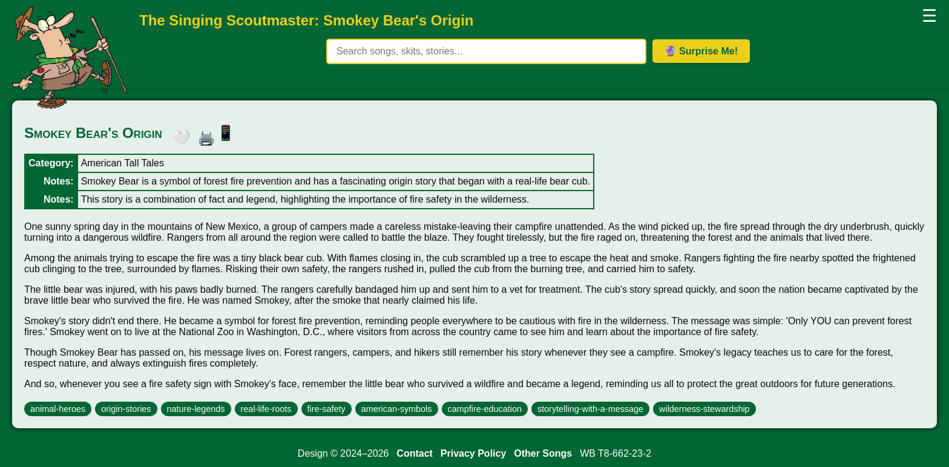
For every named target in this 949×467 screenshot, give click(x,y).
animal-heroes (57, 409)
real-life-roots (266, 409)
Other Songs (543, 453)
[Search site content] (486, 51)
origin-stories (126, 409)
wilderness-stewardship (704, 409)
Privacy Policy (474, 453)
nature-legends (196, 409)
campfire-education (485, 409)
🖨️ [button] (203, 135)
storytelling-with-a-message (590, 409)
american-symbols (396, 409)
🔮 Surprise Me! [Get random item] (701, 51)
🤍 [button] (178, 135)
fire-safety (326, 409)
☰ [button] (929, 16)
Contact (414, 453)
